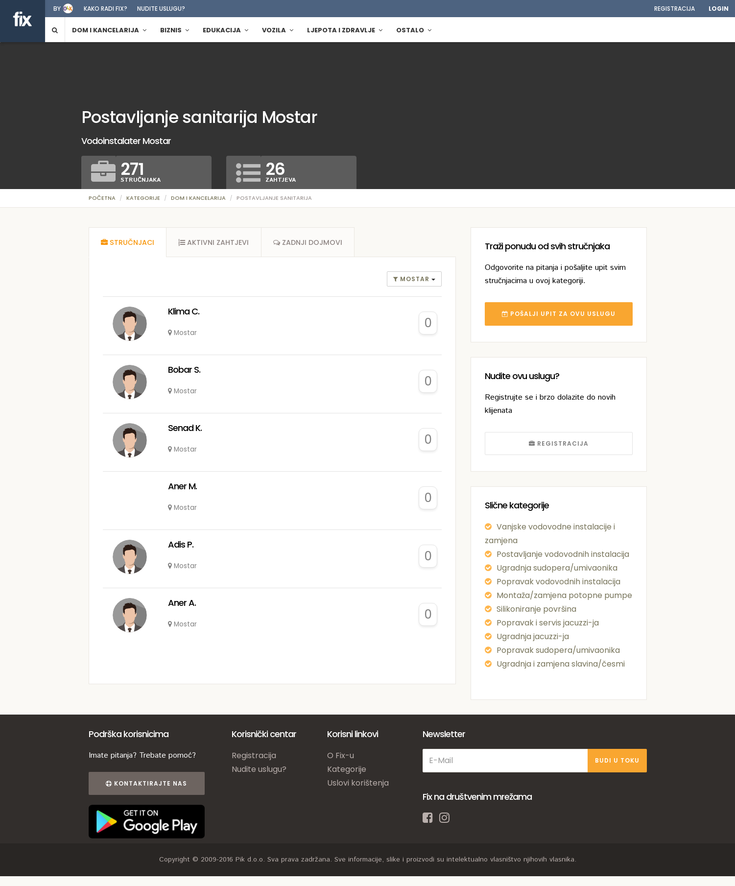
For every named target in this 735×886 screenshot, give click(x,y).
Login (719, 8)
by (57, 8)
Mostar (412, 279)
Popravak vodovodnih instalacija (558, 581)
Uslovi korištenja (358, 783)
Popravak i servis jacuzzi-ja (548, 622)
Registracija (674, 8)
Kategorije (143, 198)
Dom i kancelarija (198, 198)
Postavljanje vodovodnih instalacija (563, 554)
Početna (102, 198)
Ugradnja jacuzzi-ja (533, 636)
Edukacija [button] (225, 30)
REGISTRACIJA (559, 443)
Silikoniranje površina (536, 609)
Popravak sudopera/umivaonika (558, 650)
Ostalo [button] (413, 30)
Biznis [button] (174, 30)
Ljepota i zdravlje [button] (344, 30)
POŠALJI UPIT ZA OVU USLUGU (559, 314)
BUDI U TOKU (617, 760)
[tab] (128, 242)
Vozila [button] (277, 30)
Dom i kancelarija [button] (109, 30)
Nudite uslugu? (161, 8)
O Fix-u (340, 755)
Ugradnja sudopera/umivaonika (557, 568)
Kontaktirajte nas (146, 783)
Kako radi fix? (105, 8)
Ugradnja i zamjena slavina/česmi (561, 664)
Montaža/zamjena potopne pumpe (564, 595)
